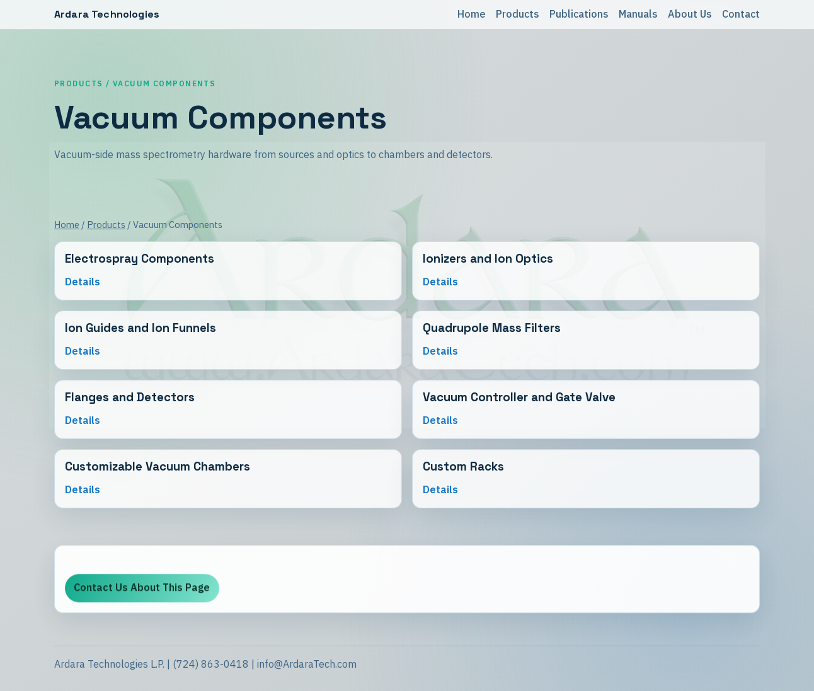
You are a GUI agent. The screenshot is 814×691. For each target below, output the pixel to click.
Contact (741, 14)
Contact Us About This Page (142, 590)
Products (517, 14)
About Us (690, 14)
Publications (579, 14)
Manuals (638, 14)
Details (82, 282)
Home (471, 14)
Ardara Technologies (106, 14)
